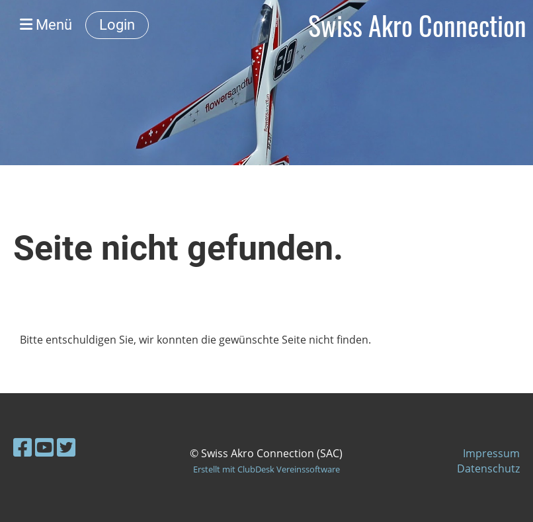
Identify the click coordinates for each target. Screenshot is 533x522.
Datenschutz (488, 468)
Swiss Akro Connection (417, 25)
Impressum (491, 453)
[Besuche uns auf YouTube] (44, 447)
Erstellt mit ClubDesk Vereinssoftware (266, 469)
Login (117, 25)
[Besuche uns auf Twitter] (66, 447)
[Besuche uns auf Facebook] (22, 447)
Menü (46, 25)
